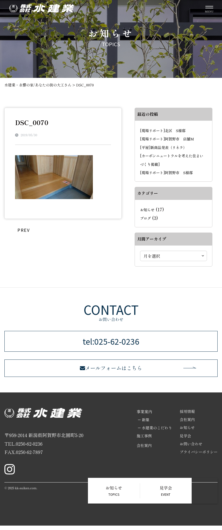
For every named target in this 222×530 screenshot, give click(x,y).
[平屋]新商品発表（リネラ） (163, 147)
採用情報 (186, 416)
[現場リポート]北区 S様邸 (162, 130)
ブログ (145, 218)
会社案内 (142, 450)
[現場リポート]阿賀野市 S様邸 (166, 172)
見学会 (184, 441)
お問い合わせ (190, 449)
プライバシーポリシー (198, 457)
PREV (23, 229)
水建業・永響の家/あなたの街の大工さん (37, 84)
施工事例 (142, 441)
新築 (144, 424)
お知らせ (147, 209)
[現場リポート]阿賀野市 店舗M (167, 138)
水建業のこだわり (155, 432)
